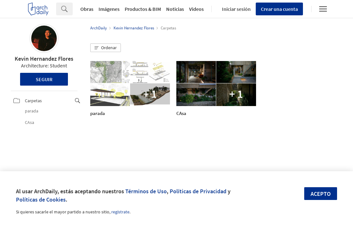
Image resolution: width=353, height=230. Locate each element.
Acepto (321, 193)
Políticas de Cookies (41, 199)
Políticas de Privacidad (198, 191)
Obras (86, 9)
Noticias (175, 9)
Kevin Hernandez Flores (44, 58)
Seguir (44, 79)
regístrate (120, 212)
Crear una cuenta (279, 9)
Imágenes (109, 9)
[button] (105, 47)
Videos (196, 9)
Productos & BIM (143, 9)
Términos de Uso (146, 191)
